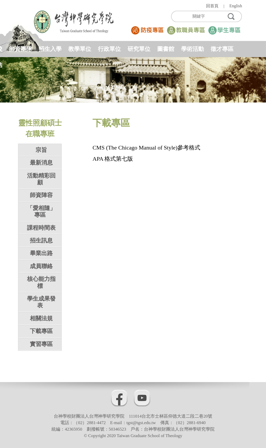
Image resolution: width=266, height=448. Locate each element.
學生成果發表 (41, 302)
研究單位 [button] (139, 49)
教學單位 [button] (79, 49)
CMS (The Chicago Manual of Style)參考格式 (146, 147)
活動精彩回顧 (41, 179)
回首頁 (212, 6)
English (235, 6)
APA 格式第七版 (112, 158)
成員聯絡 (41, 266)
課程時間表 (41, 228)
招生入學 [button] (50, 49)
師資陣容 (41, 195)
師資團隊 (20, 49)
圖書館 (165, 49)
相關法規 (41, 318)
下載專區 (41, 331)
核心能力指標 (41, 282)
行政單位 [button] (109, 49)
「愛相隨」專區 (41, 211)
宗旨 (41, 150)
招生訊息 (41, 240)
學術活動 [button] (192, 49)
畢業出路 (41, 253)
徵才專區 (222, 49)
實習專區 (41, 344)
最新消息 (41, 162)
